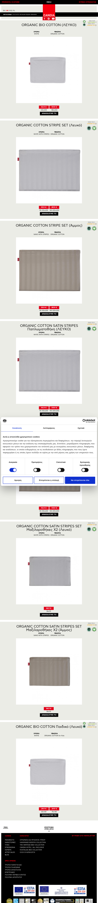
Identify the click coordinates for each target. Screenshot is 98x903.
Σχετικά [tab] (81, 428)
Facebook (44, 19)
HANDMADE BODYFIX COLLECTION (33, 842)
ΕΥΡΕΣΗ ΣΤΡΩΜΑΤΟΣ (87, 2)
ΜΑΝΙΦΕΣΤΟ (9, 840)
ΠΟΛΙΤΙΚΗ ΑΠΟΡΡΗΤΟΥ (13, 877)
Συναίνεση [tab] (17, 428)
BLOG (7, 855)
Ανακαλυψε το (49, 114)
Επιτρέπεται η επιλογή (49, 480)
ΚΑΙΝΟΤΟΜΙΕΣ (10, 842)
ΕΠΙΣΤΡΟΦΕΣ (10, 872)
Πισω (6, 827)
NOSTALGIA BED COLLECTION (31, 850)
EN (4, 10)
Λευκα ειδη (7, 14)
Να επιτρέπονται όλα (80, 480)
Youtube (53, 19)
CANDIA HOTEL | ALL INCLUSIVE (32, 847)
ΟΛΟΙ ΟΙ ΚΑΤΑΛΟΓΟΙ (27, 852)
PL (14, 10)
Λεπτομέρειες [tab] (49, 428)
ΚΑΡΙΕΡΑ (8, 850)
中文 (11, 10)
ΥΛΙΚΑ (7, 845)
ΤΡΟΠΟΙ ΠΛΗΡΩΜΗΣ (12, 867)
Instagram (48, 19)
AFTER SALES (10, 852)
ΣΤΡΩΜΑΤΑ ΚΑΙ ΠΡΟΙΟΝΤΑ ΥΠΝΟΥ (32, 840)
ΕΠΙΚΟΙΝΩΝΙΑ (10, 847)
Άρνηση (17, 480)
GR (7, 10)
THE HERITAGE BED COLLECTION (32, 845)
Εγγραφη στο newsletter (83, 836)
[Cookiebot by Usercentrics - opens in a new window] (84, 421)
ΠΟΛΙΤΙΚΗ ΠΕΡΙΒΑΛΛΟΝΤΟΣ (15, 875)
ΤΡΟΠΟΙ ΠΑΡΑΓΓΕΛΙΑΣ (13, 865)
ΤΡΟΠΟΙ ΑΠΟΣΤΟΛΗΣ (13, 870)
